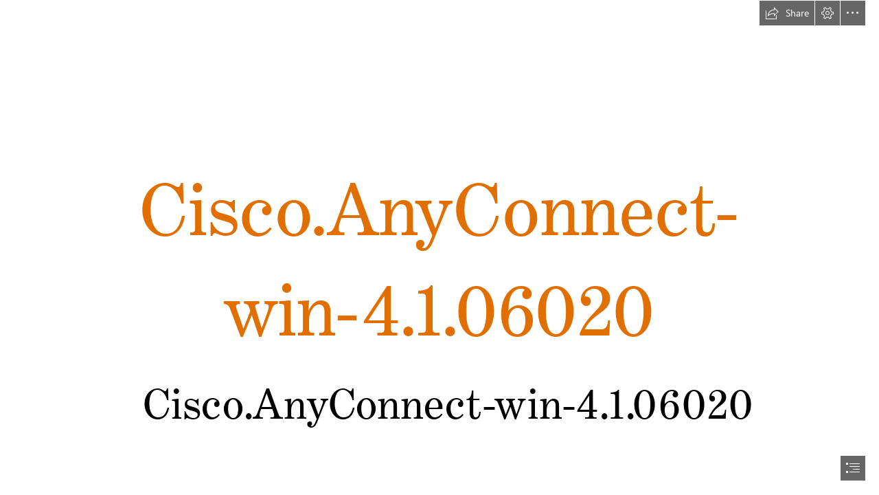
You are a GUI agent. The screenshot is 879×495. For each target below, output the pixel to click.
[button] (787, 13)
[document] (439, 247)
